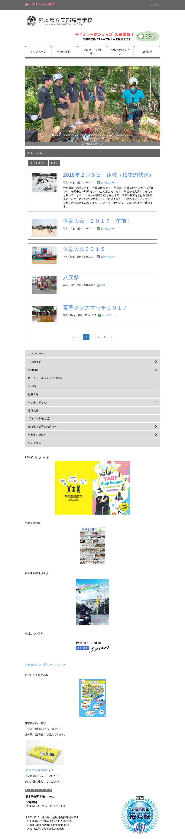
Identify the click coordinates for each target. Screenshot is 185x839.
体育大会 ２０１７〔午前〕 (97, 221)
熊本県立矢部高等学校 (47, 5)
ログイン (155, 4)
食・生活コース (107, 182)
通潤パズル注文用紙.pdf (39, 770)
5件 (54, 162)
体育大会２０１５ (84, 249)
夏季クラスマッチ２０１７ (95, 308)
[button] (35, 103)
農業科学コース (107, 256)
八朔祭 (71, 277)
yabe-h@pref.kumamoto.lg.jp (52, 824)
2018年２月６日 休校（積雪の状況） (108, 175)
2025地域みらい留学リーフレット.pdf (45, 664)
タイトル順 (38, 162)
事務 (101, 285)
